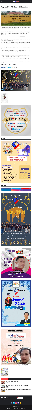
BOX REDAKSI (9, 408)
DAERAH (5, 64)
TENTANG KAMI (23, 408)
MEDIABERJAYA (17, 406)
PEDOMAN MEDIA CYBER (15, 408)
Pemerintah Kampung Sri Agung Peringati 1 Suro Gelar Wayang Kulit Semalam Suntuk (18, 389)
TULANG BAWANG (13, 64)
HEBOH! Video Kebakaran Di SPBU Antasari (12, 381)
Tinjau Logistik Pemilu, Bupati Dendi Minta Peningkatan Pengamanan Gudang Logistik (17, 386)
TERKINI (8, 64)
